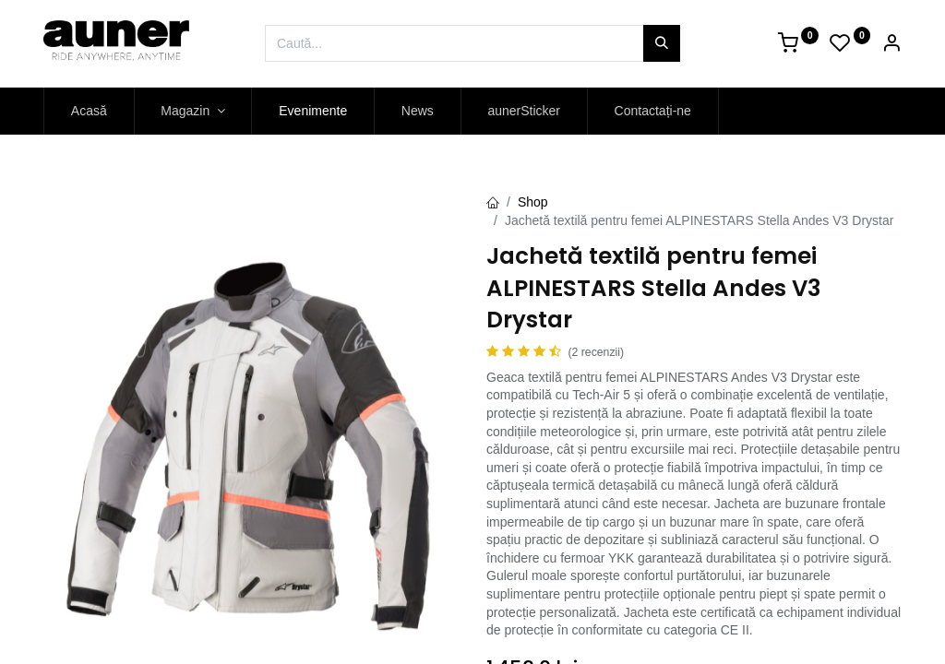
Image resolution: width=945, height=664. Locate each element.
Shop (533, 202)
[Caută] (661, 43)
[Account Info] (891, 45)
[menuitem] (89, 112)
